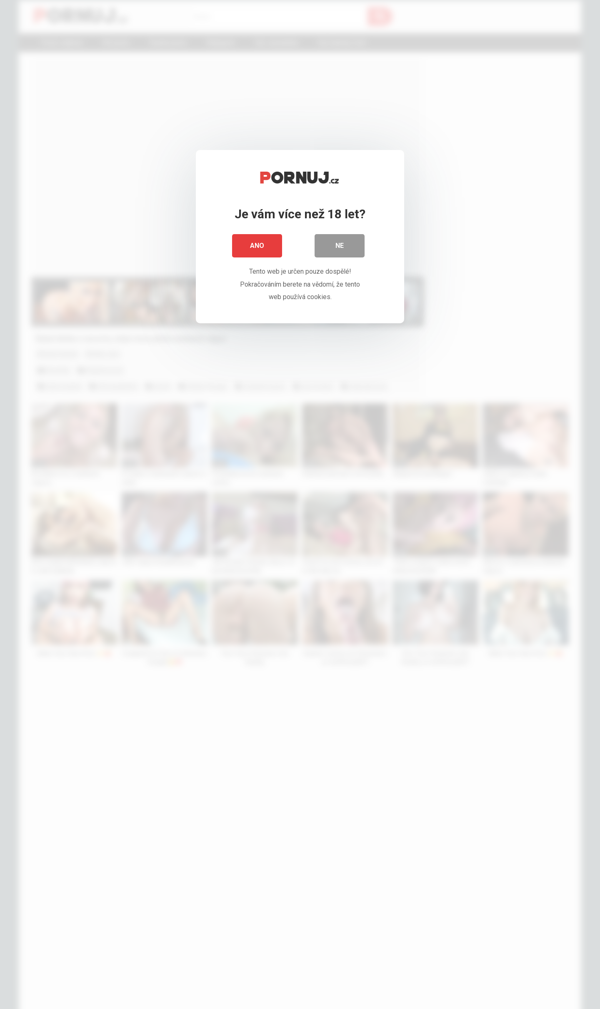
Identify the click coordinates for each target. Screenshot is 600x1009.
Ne (339, 246)
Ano (257, 246)
